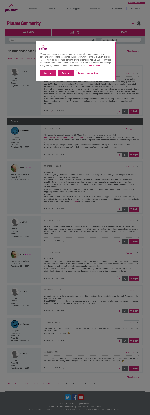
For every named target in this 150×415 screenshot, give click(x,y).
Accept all (48, 73)
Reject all (66, 73)
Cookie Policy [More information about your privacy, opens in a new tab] (94, 66)
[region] (76, 61)
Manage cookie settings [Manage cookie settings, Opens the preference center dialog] (88, 73)
